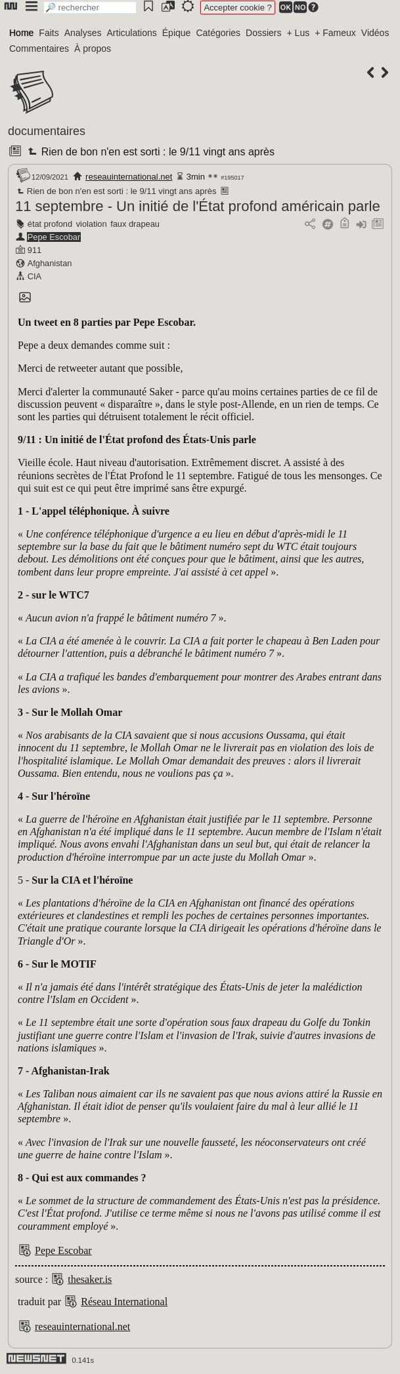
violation (91, 224)
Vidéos (375, 33)
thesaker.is (90, 1279)
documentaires (46, 131)
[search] (90, 7)
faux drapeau (135, 224)
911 (34, 250)
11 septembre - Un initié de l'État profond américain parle (197, 206)
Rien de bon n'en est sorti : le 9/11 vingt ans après (150, 151)
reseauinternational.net (128, 177)
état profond (50, 224)
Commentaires (39, 48)
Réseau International (124, 1301)
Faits (48, 33)
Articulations (132, 33)
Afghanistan (50, 263)
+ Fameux (335, 33)
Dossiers (263, 33)
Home (21, 33)
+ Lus (298, 33)
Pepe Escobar (54, 237)
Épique (176, 33)
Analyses (83, 33)
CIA (34, 276)
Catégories (218, 33)
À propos (92, 48)
